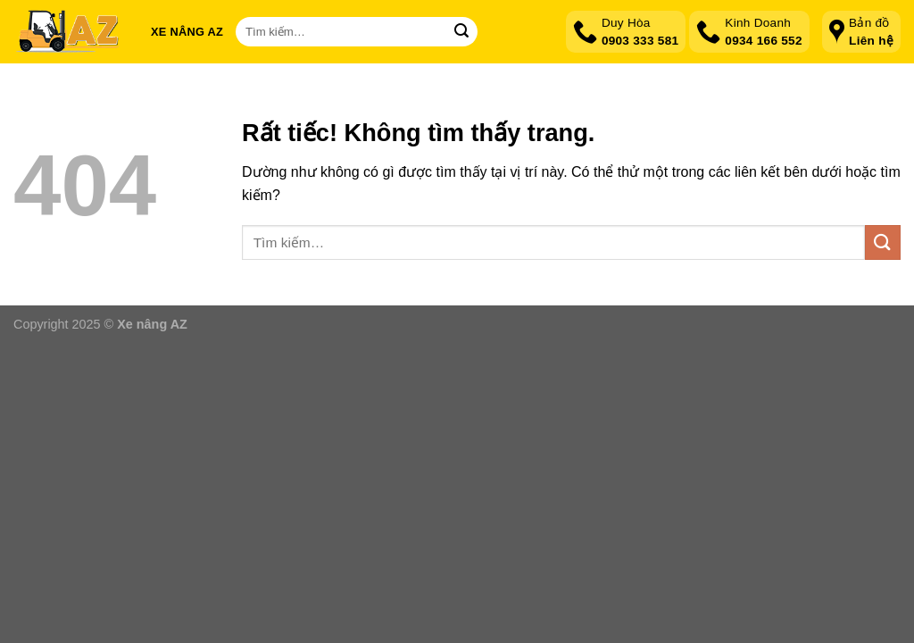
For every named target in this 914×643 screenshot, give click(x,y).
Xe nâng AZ (187, 31)
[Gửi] (461, 32)
